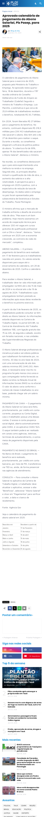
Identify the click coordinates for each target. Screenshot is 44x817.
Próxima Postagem (33, 637)
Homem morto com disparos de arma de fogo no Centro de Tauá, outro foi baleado (24, 705)
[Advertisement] (22, 575)
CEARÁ (23, 806)
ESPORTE (25, 813)
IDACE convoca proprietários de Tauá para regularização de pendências (29, 748)
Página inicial (7, 11)
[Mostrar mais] (29, 608)
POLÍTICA (27, 809)
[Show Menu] (3, 3)
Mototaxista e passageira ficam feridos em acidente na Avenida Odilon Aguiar (22, 718)
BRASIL (16, 11)
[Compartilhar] (40, 32)
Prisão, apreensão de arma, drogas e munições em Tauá (24, 730)
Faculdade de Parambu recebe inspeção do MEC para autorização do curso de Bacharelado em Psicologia (29, 762)
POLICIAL (7, 806)
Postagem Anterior (11, 637)
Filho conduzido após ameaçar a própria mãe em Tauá (22, 692)
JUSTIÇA (7, 813)
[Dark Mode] (36, 3)
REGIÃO (32, 806)
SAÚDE (15, 813)
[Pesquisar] (41, 3)
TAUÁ (16, 806)
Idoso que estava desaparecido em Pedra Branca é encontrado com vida (28, 777)
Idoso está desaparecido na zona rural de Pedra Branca (28, 789)
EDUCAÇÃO (16, 809)
